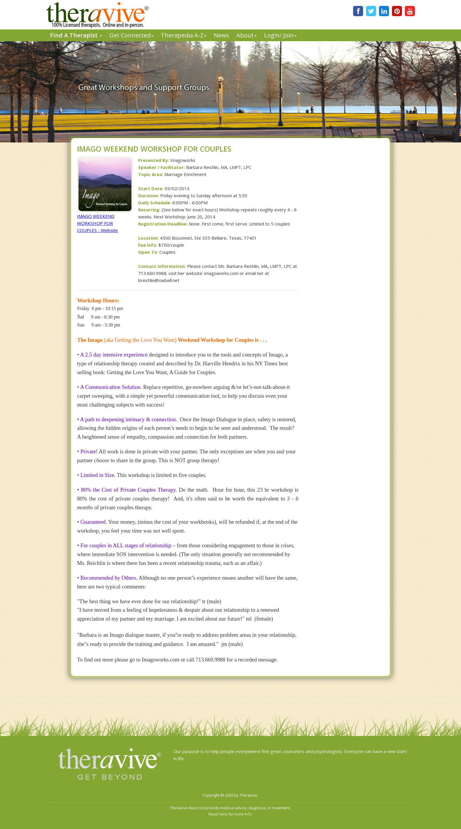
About (246, 35)
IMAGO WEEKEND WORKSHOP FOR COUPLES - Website (97, 223)
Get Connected (131, 35)
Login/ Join (280, 35)
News (221, 35)
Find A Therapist (76, 35)
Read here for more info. (230, 814)
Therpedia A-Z (183, 35)
